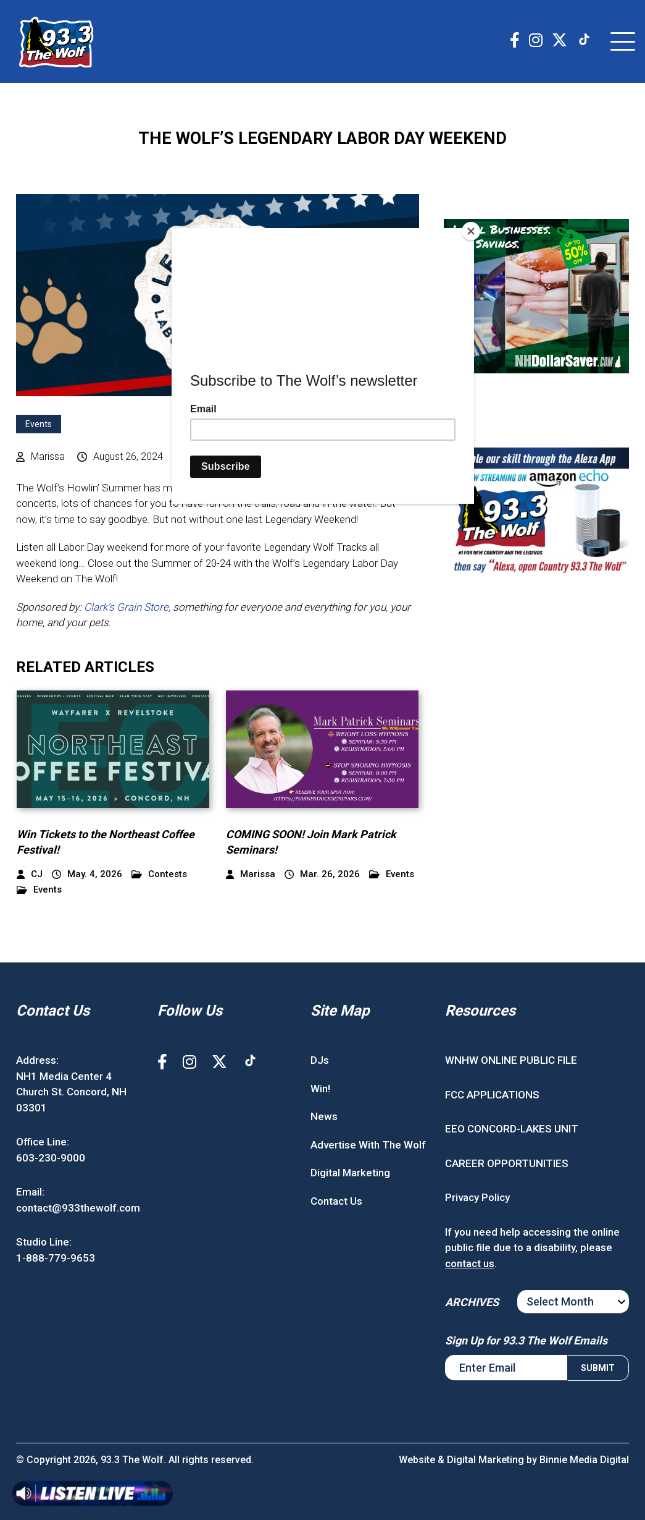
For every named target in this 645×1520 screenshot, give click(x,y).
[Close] (471, 231)
